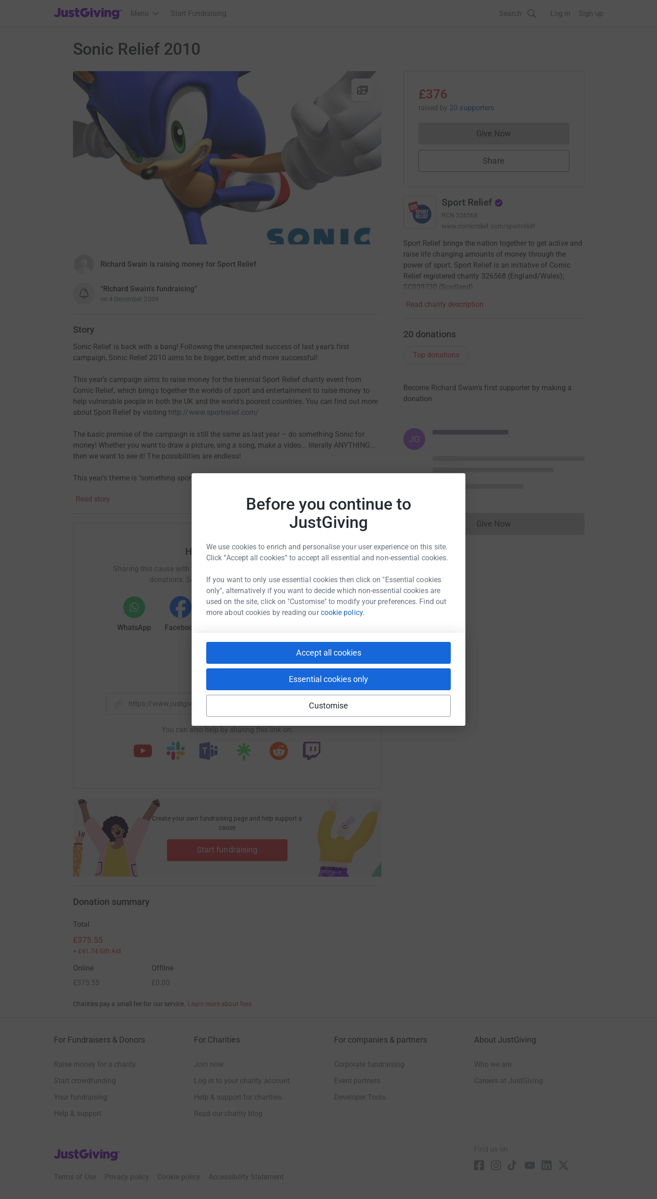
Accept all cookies (328, 652)
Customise (329, 705)
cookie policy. (343, 612)
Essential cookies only (328, 679)
